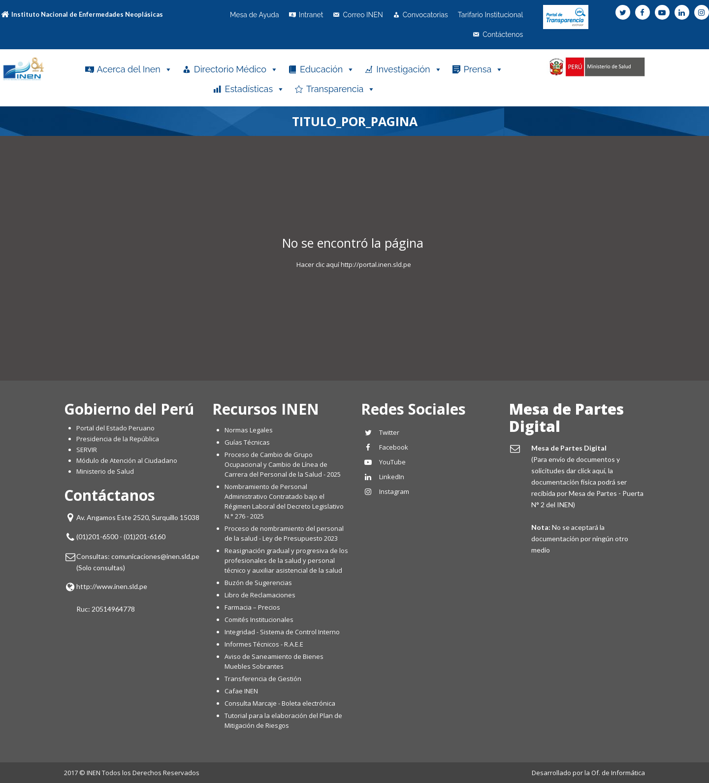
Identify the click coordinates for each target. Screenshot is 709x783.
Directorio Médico (236, 69)
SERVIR (86, 449)
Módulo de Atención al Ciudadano (126, 460)
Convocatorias (425, 15)
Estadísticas (255, 89)
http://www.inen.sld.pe (111, 586)
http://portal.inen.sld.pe (376, 264)
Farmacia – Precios (252, 607)
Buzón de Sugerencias (258, 582)
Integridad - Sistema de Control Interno (282, 631)
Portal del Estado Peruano (115, 428)
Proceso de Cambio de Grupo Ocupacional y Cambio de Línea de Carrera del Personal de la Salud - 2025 (283, 464)
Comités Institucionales (259, 619)
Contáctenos (503, 34)
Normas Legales (249, 429)
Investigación (409, 69)
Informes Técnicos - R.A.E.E (264, 644)
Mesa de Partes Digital (566, 417)
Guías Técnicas (247, 442)
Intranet (311, 15)
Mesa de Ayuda (254, 15)
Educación (327, 69)
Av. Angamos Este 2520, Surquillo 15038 (137, 517)
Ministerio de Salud (105, 471)
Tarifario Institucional (490, 15)
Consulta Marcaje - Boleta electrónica (280, 703)
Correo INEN (363, 15)
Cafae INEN (241, 690)
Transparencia (340, 89)
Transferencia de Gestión (263, 678)
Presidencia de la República (117, 438)
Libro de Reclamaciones (261, 594)
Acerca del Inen (134, 69)
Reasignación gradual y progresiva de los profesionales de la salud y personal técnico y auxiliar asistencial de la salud (286, 560)
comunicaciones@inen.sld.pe (155, 556)
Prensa (484, 69)
